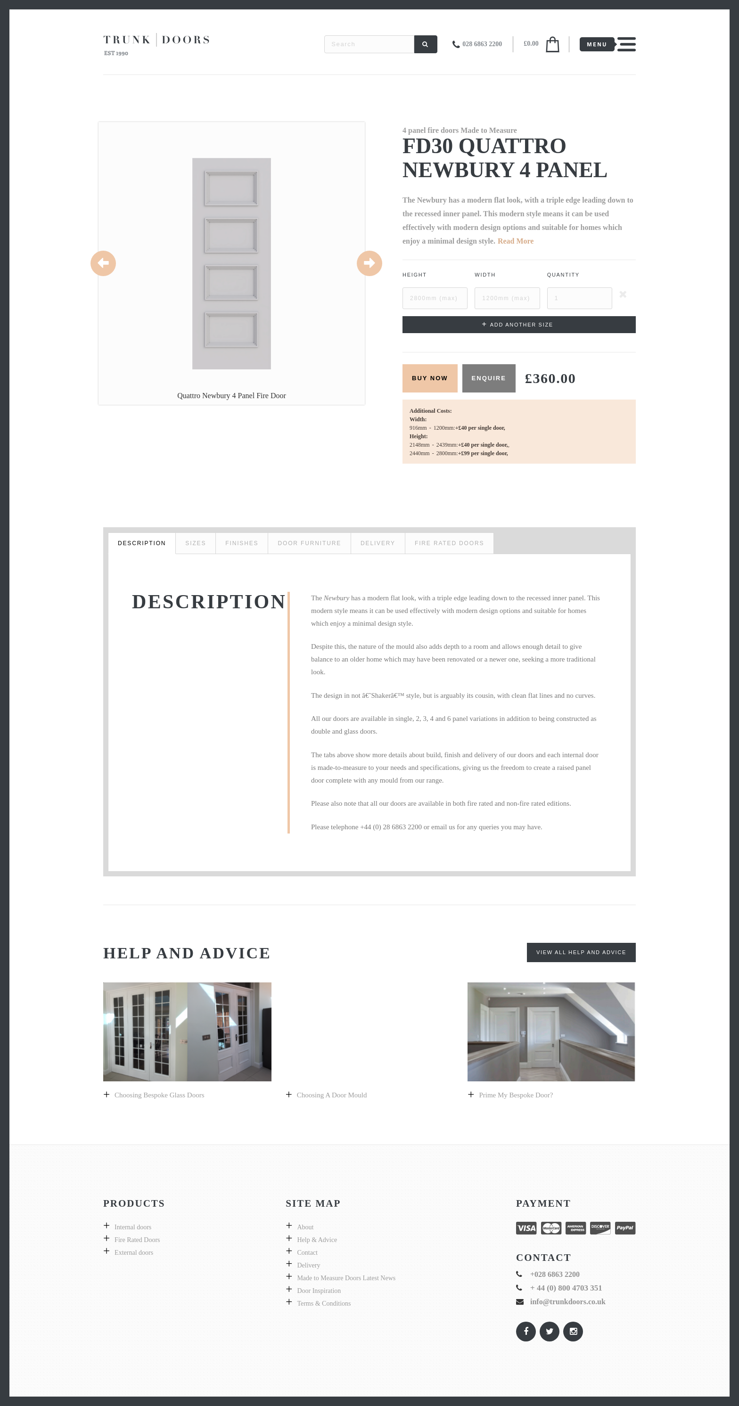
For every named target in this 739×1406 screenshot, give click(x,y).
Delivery (308, 1265)
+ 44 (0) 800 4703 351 (566, 1287)
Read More (516, 241)
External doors (134, 1252)
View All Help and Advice (581, 952)
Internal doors (133, 1227)
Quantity (563, 275)
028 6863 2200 (482, 44)
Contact (307, 1252)
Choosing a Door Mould (332, 1095)
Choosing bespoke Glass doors (159, 1095)
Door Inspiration (319, 1290)
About (305, 1227)
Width (485, 275)
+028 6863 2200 (555, 1274)
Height (414, 275)
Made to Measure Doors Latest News (346, 1278)
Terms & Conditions (324, 1303)
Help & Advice (317, 1239)
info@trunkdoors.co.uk (568, 1302)
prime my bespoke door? (516, 1095)
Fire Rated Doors (137, 1239)
